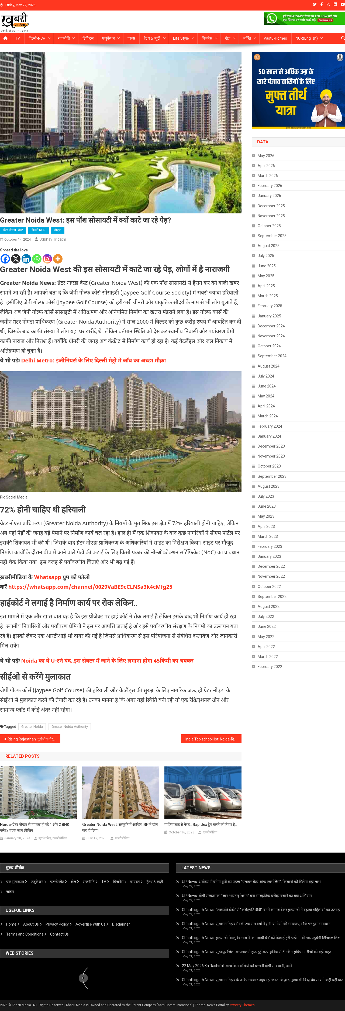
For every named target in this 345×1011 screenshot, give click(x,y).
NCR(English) (307, 38)
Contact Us (59, 934)
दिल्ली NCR (39, 230)
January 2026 (269, 195)
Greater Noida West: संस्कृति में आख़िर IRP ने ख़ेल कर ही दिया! (120, 827)
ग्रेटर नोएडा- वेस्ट (13, 230)
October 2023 (269, 466)
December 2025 (271, 206)
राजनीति (64, 38)
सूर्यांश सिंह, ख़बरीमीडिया (53, 838)
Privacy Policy (57, 924)
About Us (31, 924)
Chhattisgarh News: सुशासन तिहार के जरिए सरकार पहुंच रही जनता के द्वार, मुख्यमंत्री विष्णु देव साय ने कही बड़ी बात (262, 980)
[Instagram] (47, 259)
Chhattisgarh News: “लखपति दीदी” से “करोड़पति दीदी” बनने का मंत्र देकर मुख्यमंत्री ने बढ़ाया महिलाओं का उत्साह (261, 910)
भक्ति (247, 38)
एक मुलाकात (15, 882)
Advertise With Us (90, 924)
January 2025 (269, 316)
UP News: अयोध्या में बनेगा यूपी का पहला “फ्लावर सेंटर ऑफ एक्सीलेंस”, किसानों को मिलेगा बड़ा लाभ (251, 882)
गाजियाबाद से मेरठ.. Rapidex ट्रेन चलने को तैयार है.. (200, 824)
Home (11, 924)
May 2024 (266, 396)
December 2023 (271, 446)
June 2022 (267, 626)
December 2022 (271, 566)
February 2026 (270, 185)
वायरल (135, 882)
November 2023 (271, 456)
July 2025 (266, 256)
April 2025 (266, 286)
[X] (15, 259)
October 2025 (269, 226)
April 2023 (266, 526)
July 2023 (266, 496)
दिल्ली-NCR (37, 38)
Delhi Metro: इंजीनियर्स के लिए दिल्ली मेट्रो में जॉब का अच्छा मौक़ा (93, 361)
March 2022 (268, 657)
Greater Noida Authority (69, 727)
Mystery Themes (242, 1005)
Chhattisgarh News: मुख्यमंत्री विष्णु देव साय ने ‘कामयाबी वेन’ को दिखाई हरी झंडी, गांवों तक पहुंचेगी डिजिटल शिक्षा (261, 938)
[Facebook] (5, 259)
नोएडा (57, 230)
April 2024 (266, 406)
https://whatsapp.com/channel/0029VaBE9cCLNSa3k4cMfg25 (90, 587)
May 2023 (266, 516)
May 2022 (266, 637)
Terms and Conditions (24, 934)
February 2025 (270, 306)
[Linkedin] (26, 259)
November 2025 (271, 216)
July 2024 (266, 376)
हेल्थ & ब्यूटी (152, 38)
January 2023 (269, 556)
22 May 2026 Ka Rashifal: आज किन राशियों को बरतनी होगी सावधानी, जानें (237, 966)
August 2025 (269, 246)
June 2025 (267, 266)
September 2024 (272, 356)
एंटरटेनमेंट (57, 882)
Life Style (181, 38)
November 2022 (271, 576)
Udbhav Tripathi (52, 239)
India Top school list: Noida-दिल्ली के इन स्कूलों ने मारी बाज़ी (213, 739)
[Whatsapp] (37, 259)
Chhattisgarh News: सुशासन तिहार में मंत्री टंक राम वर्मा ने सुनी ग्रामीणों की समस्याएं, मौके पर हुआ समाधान (256, 924)
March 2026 (268, 176)
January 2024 (269, 436)
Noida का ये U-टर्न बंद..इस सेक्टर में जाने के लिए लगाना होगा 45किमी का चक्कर (107, 661)
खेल (227, 38)
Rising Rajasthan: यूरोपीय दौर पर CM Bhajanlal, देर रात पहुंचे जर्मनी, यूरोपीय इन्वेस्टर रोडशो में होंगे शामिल (34, 739)
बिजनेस (207, 38)
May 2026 (266, 156)
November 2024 (271, 336)
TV (17, 38)
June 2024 (267, 386)
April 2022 (266, 647)
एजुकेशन (108, 38)
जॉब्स (131, 38)
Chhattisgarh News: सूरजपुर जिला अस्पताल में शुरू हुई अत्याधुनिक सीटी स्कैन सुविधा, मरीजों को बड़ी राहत (256, 952)
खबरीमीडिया (122, 838)
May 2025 (266, 276)
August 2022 (269, 606)
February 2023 (270, 546)
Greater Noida (32, 727)
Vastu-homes (275, 38)
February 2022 (270, 666)
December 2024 (271, 326)
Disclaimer (121, 924)
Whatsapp (47, 577)
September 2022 (272, 596)
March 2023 (268, 536)
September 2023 (272, 476)
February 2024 (270, 426)
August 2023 (269, 486)
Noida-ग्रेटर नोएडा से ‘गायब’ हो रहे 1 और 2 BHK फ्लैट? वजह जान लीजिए (34, 827)
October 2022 (269, 586)
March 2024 (268, 416)
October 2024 (269, 346)
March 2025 (268, 296)
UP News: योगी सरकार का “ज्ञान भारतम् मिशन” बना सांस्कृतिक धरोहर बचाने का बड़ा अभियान (247, 896)
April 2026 (266, 166)
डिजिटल (88, 38)
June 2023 (267, 506)
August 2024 (269, 366)
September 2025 (272, 236)
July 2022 (266, 616)
